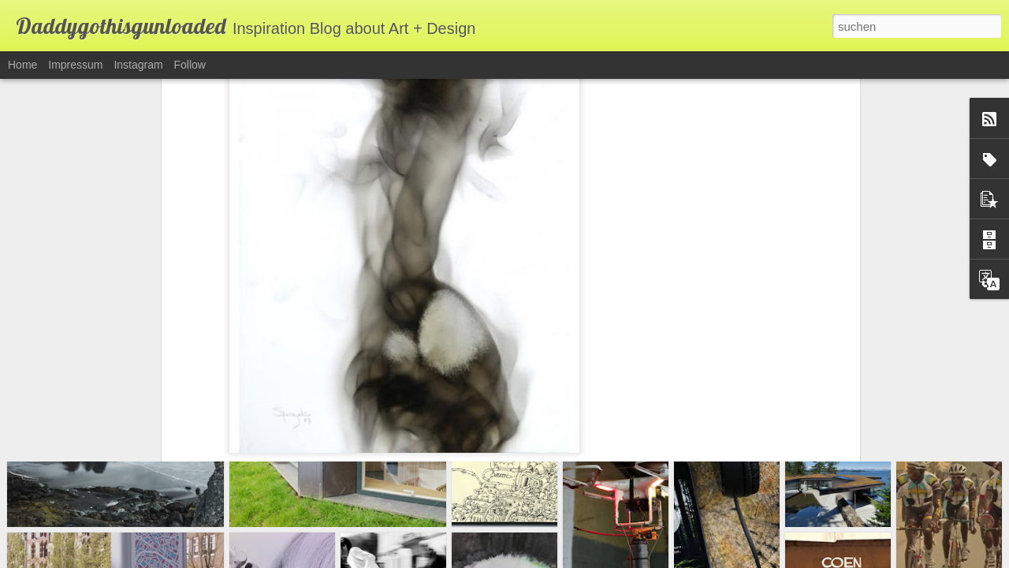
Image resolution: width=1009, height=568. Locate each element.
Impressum (75, 64)
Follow (190, 64)
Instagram (138, 64)
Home (22, 64)
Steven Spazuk (292, 385)
